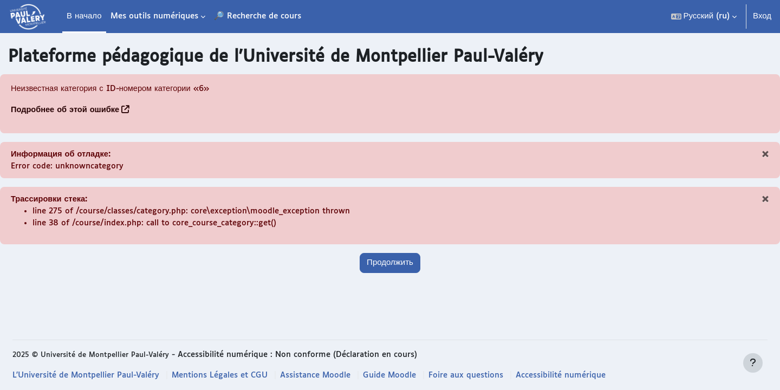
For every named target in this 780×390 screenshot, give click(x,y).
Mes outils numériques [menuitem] (154, 16)
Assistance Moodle (319, 375)
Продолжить (390, 265)
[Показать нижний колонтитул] (753, 363)
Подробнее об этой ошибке (66, 110)
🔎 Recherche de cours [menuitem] (257, 16)
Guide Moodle (394, 375)
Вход (762, 16)
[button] (704, 16)
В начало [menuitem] (84, 16)
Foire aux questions (471, 375)
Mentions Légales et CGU (222, 375)
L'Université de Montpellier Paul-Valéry (86, 375)
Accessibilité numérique (567, 375)
